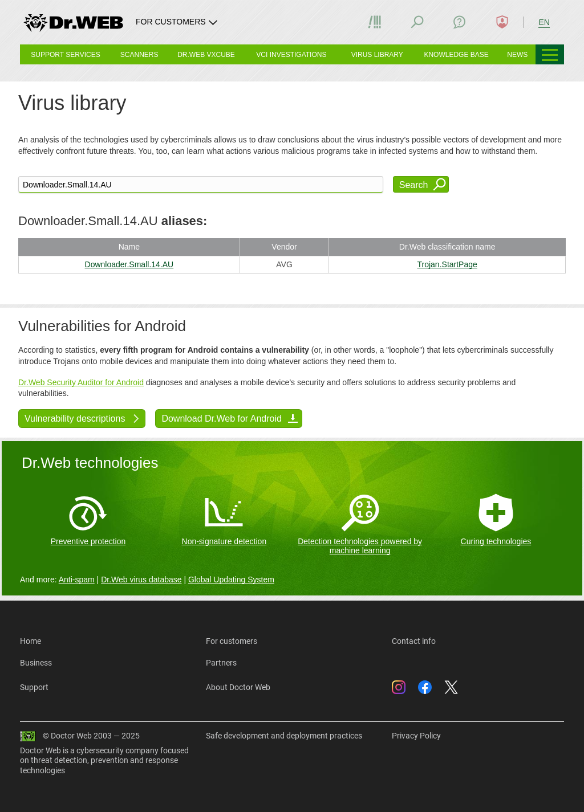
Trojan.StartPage (447, 264)
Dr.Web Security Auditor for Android (81, 382)
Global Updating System (231, 579)
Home (30, 641)
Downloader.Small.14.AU (129, 264)
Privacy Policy (416, 735)
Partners (221, 663)
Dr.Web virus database (141, 579)
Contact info (414, 641)
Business (36, 663)
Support (34, 687)
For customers (231, 641)
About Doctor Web (238, 687)
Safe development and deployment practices (284, 735)
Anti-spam (77, 579)
